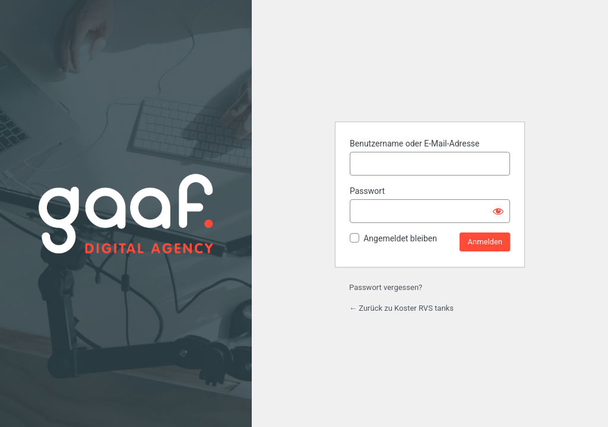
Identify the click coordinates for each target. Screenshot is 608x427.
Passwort (367, 191)
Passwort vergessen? (385, 287)
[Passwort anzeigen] (498, 211)
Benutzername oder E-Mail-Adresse (415, 143)
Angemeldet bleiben (400, 238)
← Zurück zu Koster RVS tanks (401, 308)
